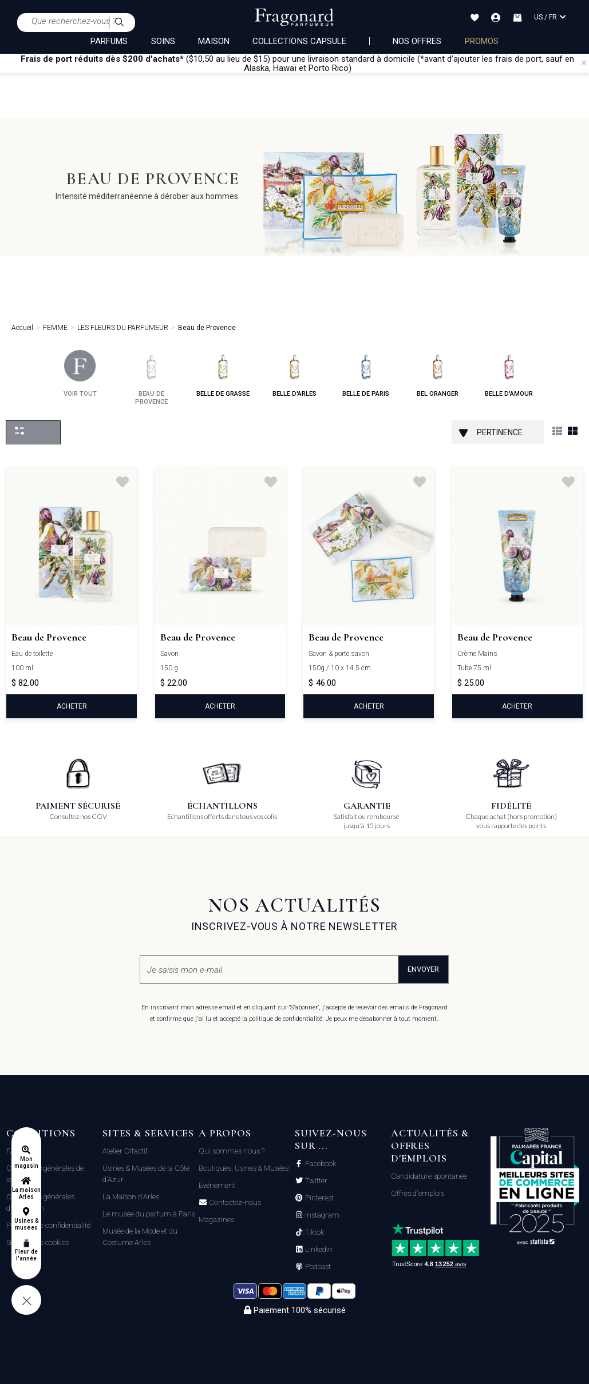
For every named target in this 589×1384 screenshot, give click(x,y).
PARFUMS (109, 41)
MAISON (214, 41)
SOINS (163, 41)
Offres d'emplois (417, 1193)
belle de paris (365, 373)
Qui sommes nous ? (231, 1151)
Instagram (321, 1215)
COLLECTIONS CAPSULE (299, 41)
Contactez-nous (234, 1203)
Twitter (315, 1181)
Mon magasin (26, 1162)
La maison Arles (26, 1193)
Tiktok (313, 1232)
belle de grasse (223, 373)
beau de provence (151, 377)
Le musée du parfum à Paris (148, 1214)
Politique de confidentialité (48, 1225)
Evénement (217, 1185)
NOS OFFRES (417, 41)
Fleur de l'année (26, 1255)
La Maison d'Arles (130, 1196)
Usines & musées (26, 1224)
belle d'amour (509, 373)
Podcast (317, 1267)
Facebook (319, 1164)
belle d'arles (294, 373)
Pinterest (318, 1198)
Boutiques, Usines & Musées (243, 1168)
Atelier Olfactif (125, 1151)
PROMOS (482, 41)
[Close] (584, 62)
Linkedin (318, 1249)
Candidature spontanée (429, 1176)
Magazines (216, 1219)
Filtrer (33, 431)
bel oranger (437, 373)
